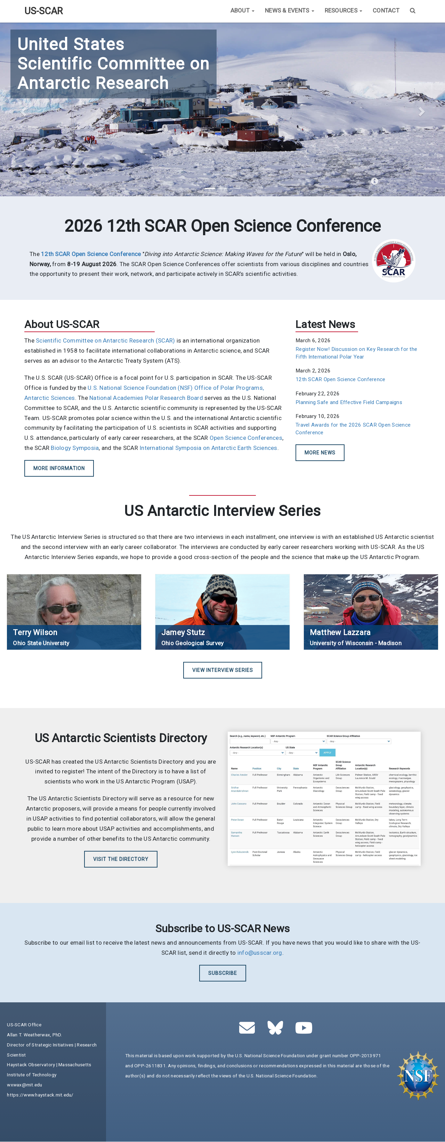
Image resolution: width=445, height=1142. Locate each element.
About (242, 10)
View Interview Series (222, 670)
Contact (386, 10)
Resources (344, 10)
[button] (22, 109)
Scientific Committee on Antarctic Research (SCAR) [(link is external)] (105, 340)
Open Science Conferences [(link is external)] (246, 437)
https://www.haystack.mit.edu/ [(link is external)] (40, 1095)
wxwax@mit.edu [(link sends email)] (24, 1084)
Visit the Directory (120, 859)
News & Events (289, 10)
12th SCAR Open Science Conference (340, 379)
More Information (59, 468)
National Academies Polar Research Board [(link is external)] (146, 397)
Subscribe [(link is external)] (222, 973)
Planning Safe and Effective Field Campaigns (349, 402)
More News (320, 452)
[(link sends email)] (249, 1031)
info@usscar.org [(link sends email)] (259, 952)
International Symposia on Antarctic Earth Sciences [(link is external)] (208, 447)
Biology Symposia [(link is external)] (75, 447)
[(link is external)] (91, 253)
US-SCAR (43, 11)
